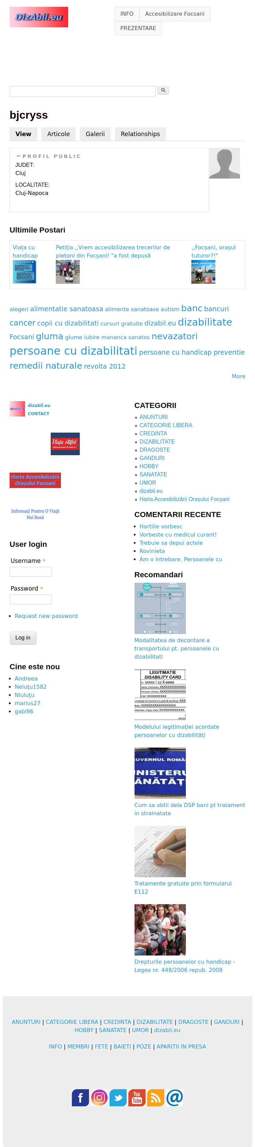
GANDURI (152, 458)
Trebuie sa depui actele (171, 543)
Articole (58, 134)
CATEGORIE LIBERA (166, 425)
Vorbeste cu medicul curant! (178, 534)
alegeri (19, 309)
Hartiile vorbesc (161, 526)
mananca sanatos (125, 337)
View (26, 132)
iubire (92, 337)
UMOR (148, 483)
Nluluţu (25, 695)
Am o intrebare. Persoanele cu (181, 559)
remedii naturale (46, 365)
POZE (144, 1046)
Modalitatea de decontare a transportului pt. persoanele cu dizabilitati (177, 648)
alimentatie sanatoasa (66, 309)
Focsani (22, 337)
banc (191, 308)
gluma (49, 336)
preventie (229, 352)
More (238, 376)
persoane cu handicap (175, 352)
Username (28, 560)
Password (27, 588)
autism (170, 309)
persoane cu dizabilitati (73, 350)
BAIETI (122, 1046)
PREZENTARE (138, 28)
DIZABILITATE (157, 442)
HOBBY (149, 466)
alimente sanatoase (132, 309)
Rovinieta (152, 551)
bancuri (216, 309)
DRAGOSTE (155, 450)
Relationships (140, 134)
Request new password (46, 616)
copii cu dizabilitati (68, 323)
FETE (101, 1046)
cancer (23, 322)
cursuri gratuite (121, 323)
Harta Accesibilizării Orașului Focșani (185, 499)
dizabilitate (205, 322)
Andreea (26, 678)
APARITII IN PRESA (181, 1046)
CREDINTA (153, 433)
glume (73, 337)
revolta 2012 (105, 366)
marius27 (27, 703)
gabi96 (24, 711)
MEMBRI (78, 1046)
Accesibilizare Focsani (175, 14)
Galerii (95, 134)
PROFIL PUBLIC (52, 156)
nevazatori (175, 336)
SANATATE (153, 474)
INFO (126, 14)
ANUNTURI (154, 417)
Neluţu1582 (31, 687)
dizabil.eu (160, 323)
